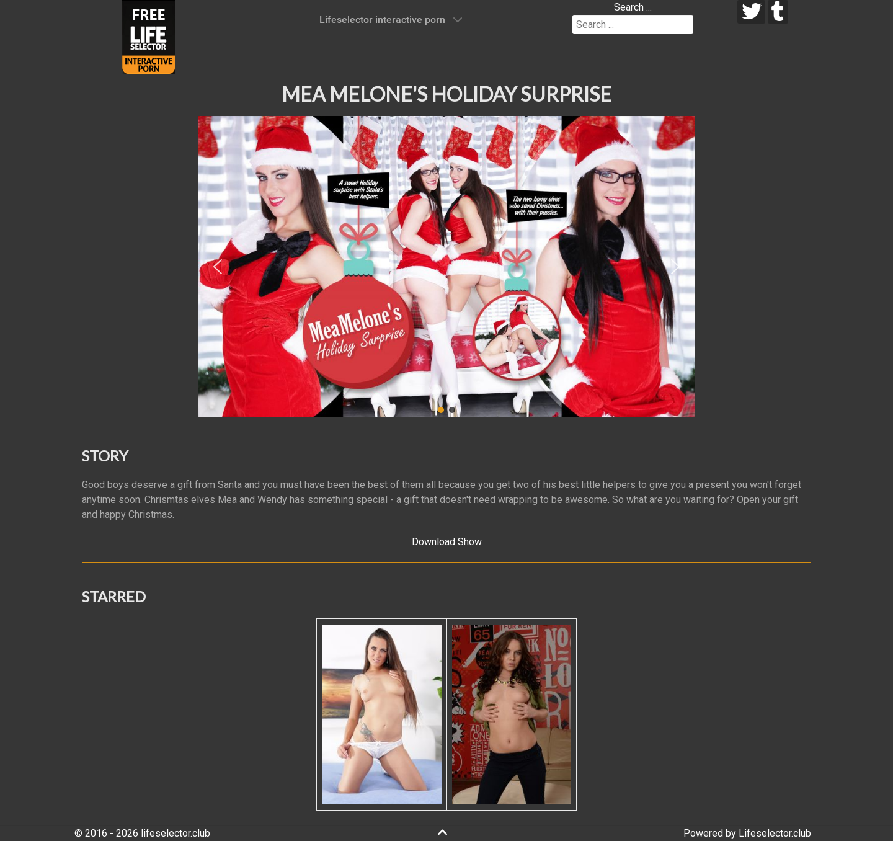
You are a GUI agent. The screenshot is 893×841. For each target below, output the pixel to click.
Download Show (447, 542)
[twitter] (751, 12)
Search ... (633, 7)
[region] (446, 267)
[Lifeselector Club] (148, 36)
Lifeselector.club (775, 833)
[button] (218, 267)
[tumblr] (778, 12)
